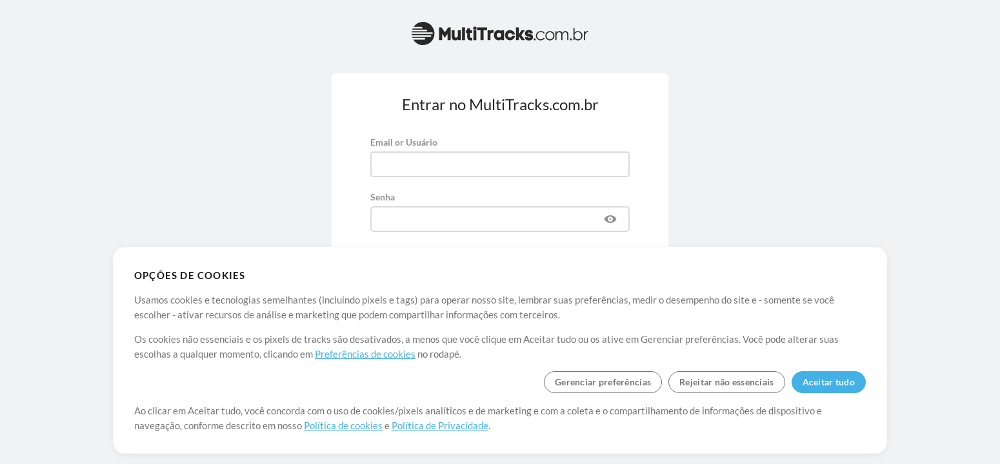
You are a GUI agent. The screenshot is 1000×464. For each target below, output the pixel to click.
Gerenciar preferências (603, 381)
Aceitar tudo (829, 381)
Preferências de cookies (365, 354)
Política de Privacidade (440, 425)
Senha (382, 196)
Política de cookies (343, 425)
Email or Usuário (403, 142)
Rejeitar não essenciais (726, 381)
